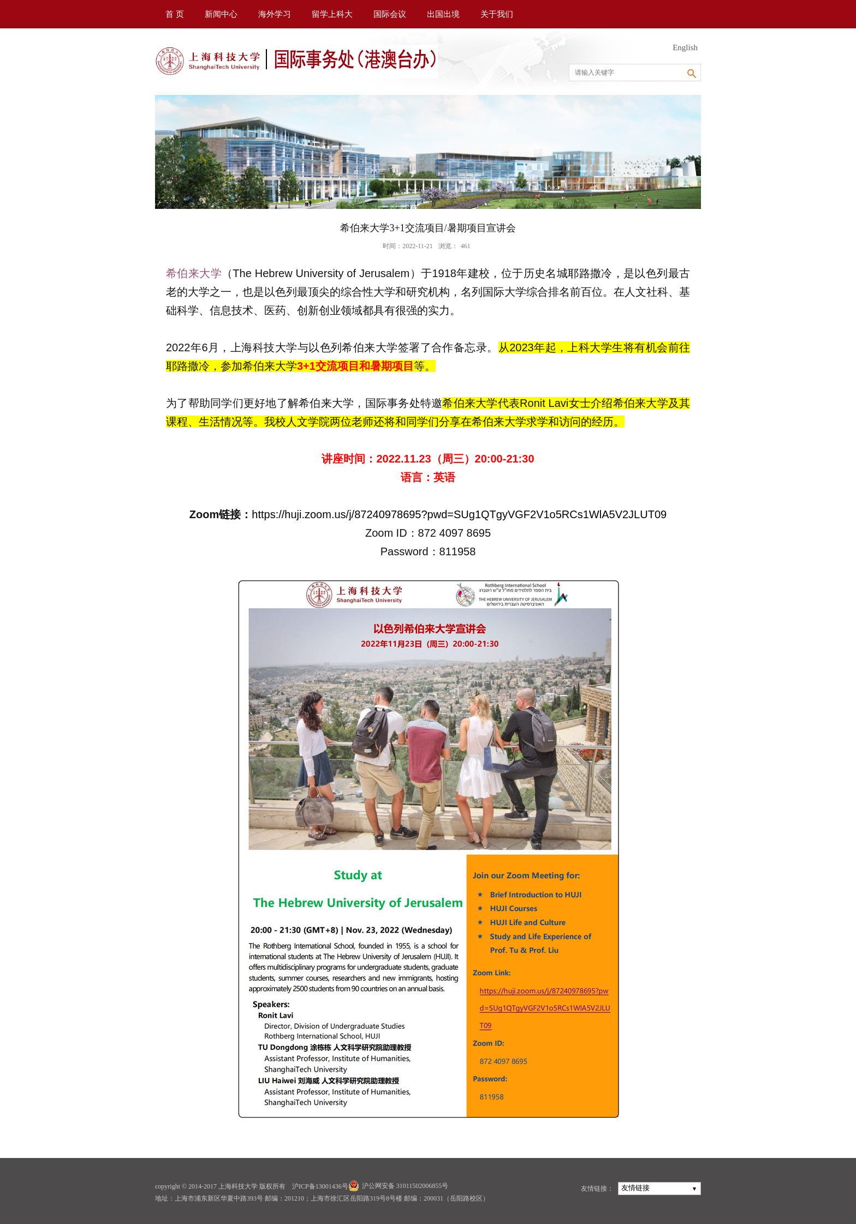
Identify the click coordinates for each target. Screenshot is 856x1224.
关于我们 (496, 14)
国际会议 (389, 14)
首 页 (174, 14)
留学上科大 (332, 14)
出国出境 (443, 14)
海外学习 (274, 14)
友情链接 (635, 1188)
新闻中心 (221, 14)
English (685, 47)
